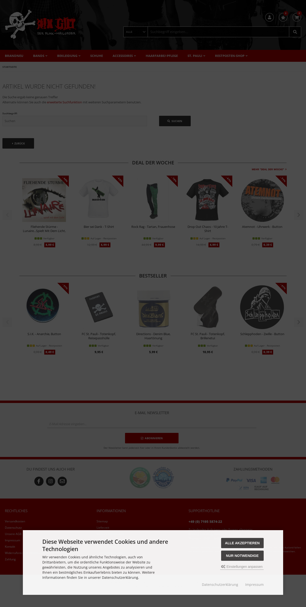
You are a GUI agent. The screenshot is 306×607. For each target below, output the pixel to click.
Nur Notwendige (242, 556)
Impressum (254, 584)
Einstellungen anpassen (242, 567)
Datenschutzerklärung (220, 584)
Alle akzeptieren (242, 543)
